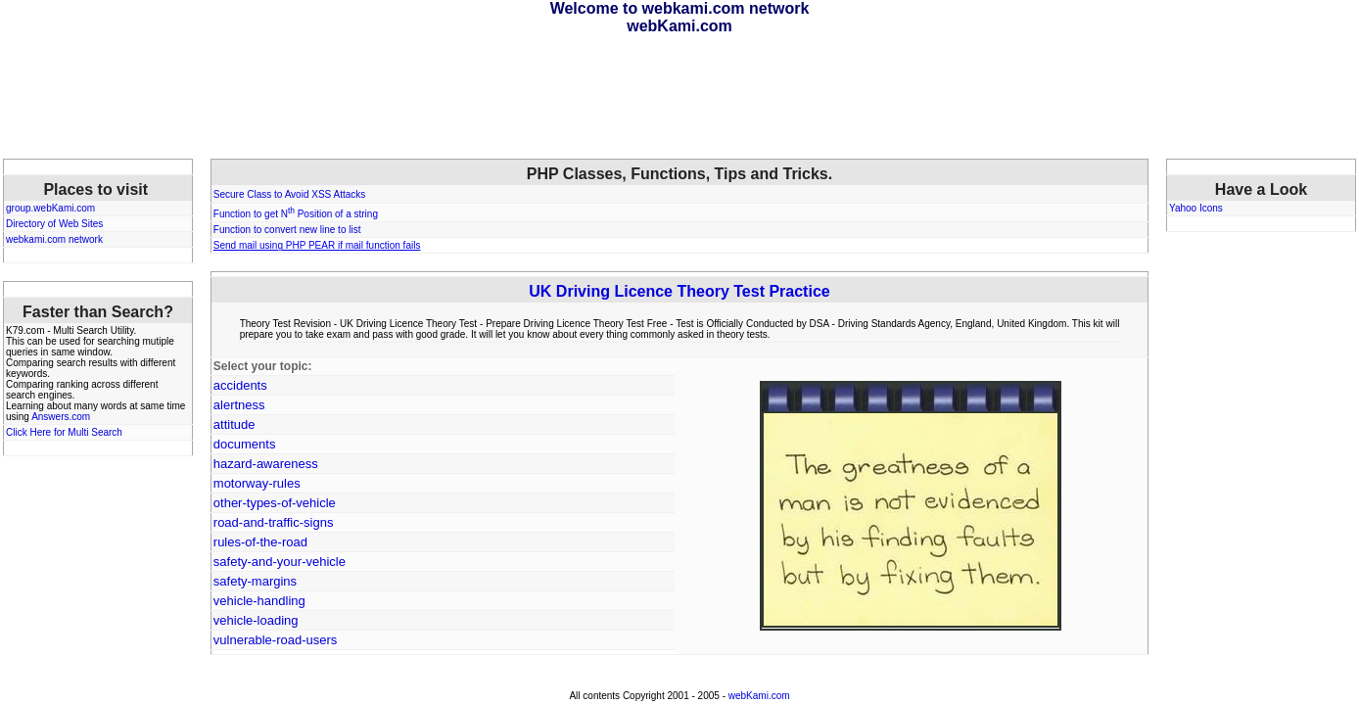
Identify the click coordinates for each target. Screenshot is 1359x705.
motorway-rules (257, 483)
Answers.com (60, 416)
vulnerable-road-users (275, 640)
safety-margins (255, 581)
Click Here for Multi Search (64, 432)
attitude (234, 424)
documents (244, 444)
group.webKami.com (50, 208)
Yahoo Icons (1196, 208)
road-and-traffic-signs (273, 522)
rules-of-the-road (260, 542)
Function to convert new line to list (287, 229)
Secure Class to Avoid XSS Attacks (289, 194)
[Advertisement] (679, 97)
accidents (240, 385)
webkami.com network (54, 239)
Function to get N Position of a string (295, 214)
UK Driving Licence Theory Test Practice (679, 291)
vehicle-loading (256, 620)
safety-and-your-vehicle (279, 561)
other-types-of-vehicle (274, 502)
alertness (239, 405)
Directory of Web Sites (54, 223)
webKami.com (759, 695)
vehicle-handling (259, 600)
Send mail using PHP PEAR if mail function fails (317, 245)
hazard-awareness (265, 463)
